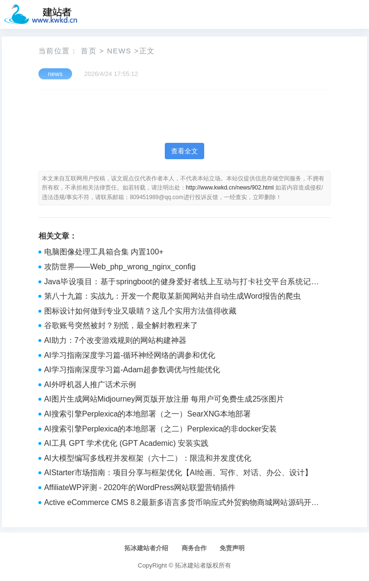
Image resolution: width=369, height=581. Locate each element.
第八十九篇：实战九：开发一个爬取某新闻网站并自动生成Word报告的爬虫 (172, 296)
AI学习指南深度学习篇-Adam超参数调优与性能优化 (132, 370)
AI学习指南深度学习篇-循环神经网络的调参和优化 (129, 355)
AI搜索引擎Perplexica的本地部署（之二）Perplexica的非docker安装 (160, 429)
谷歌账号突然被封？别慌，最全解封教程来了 (121, 325)
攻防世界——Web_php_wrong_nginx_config (120, 267)
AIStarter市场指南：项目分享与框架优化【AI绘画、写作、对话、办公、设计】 (178, 472)
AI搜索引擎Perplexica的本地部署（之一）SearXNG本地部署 (147, 414)
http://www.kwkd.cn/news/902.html (230, 187)
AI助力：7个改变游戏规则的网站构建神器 (115, 340)
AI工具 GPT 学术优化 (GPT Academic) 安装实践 (126, 443)
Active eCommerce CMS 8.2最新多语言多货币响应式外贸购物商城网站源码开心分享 (181, 503)
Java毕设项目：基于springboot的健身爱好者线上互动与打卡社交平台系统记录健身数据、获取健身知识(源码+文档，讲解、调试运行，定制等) (181, 283)
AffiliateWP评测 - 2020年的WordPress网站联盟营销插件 (140, 487)
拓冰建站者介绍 (146, 548)
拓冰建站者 (190, 565)
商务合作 (194, 548)
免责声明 (232, 548)
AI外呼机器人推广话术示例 (90, 384)
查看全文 (184, 151)
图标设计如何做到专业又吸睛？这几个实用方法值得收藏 (140, 311)
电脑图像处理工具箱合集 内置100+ (103, 252)
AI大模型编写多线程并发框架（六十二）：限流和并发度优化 (147, 458)
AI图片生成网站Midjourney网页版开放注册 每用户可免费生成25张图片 (164, 399)
